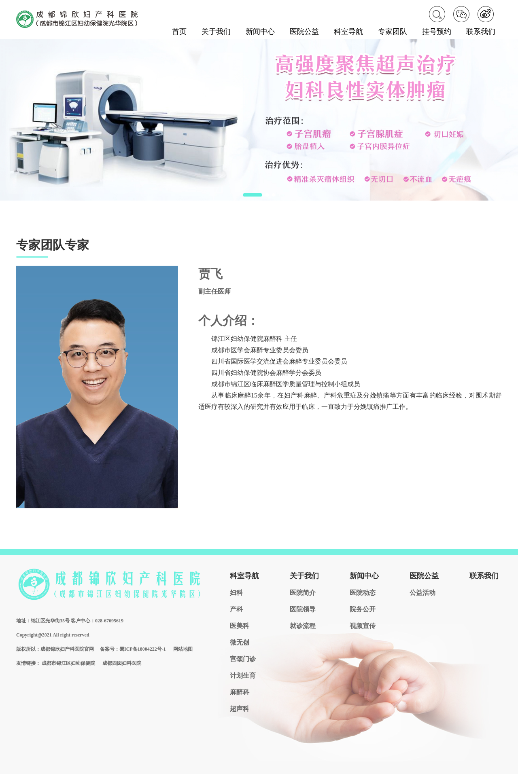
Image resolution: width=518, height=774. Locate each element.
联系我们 (480, 31)
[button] (252, 195)
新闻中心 (260, 31)
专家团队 (392, 31)
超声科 (239, 708)
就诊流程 (303, 625)
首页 (179, 31)
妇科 (236, 592)
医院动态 (363, 592)
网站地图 (183, 649)
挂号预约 (436, 31)
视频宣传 (363, 625)
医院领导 (303, 609)
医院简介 (303, 592)
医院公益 (304, 31)
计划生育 (243, 675)
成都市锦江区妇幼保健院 (68, 663)
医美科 (239, 625)
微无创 (239, 642)
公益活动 (422, 592)
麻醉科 (239, 692)
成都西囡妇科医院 (121, 663)
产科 (236, 609)
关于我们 (216, 31)
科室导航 (348, 31)
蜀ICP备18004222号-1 (142, 649)
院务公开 (363, 609)
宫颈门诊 (243, 659)
